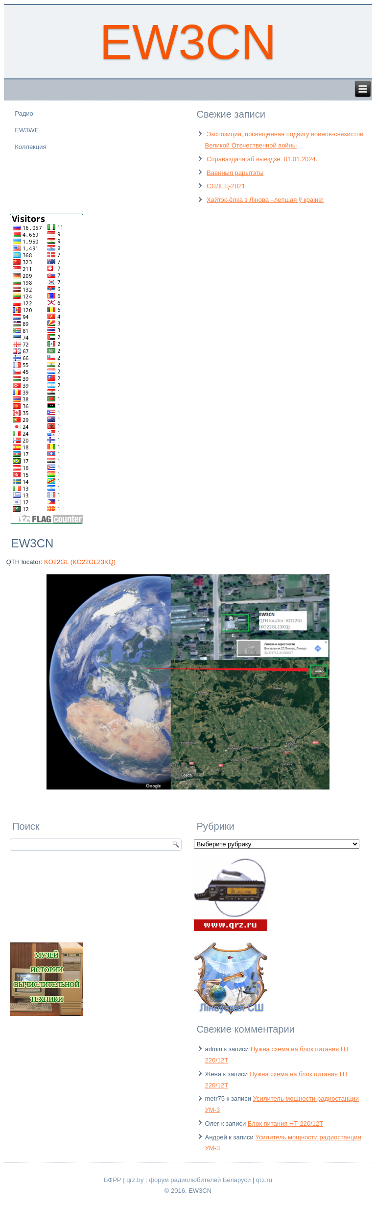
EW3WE (27, 130)
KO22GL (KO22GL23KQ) (80, 562)
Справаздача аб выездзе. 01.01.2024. (262, 159)
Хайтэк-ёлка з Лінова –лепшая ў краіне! (265, 199)
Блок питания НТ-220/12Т (285, 1123)
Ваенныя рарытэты (235, 172)
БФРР (112, 1180)
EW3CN (187, 41)
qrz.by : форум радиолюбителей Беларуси (188, 1180)
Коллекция (30, 146)
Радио (24, 113)
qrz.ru (264, 1180)
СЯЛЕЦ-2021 (226, 186)
